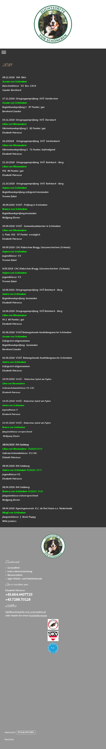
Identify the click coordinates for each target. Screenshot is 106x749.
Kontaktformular (38, 616)
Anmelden (9, 739)
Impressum (9, 732)
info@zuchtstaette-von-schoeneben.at (25, 612)
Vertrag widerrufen (26, 732)
